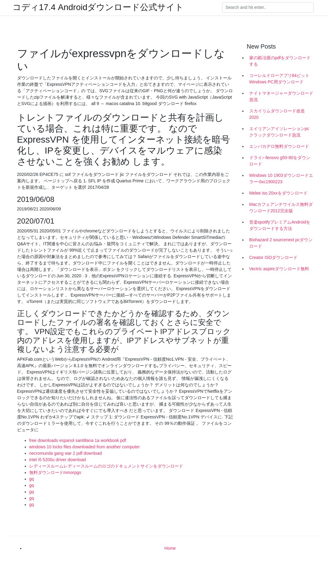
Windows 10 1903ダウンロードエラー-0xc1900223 (281, 178)
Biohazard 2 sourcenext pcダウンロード (281, 243)
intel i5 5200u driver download (57, 459)
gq (31, 478)
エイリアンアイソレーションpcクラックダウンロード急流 (279, 131)
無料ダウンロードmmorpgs (55, 472)
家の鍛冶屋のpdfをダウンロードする (280, 61)
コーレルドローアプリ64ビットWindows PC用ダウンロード (279, 78)
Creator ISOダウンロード (273, 257)
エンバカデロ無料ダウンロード (279, 146)
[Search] (268, 7)
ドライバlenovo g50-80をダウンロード (280, 160)
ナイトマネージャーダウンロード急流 (281, 96)
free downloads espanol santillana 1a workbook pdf (77, 440)
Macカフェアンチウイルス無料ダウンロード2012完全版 (281, 207)
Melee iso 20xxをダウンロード (278, 193)
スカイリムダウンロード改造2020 (277, 114)
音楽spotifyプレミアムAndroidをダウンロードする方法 (280, 225)
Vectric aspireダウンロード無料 (279, 268)
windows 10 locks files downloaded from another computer (84, 446)
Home (170, 548)
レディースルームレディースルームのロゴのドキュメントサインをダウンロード (106, 466)
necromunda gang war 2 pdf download (65, 453)
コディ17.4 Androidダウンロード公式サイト (98, 7)
